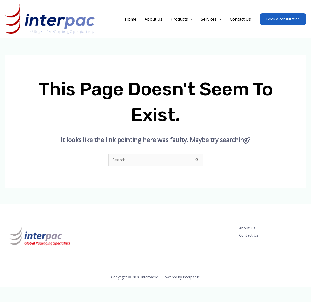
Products (182, 19)
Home (130, 19)
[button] (283, 19)
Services (211, 19)
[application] (190, 19)
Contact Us (240, 19)
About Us (154, 19)
